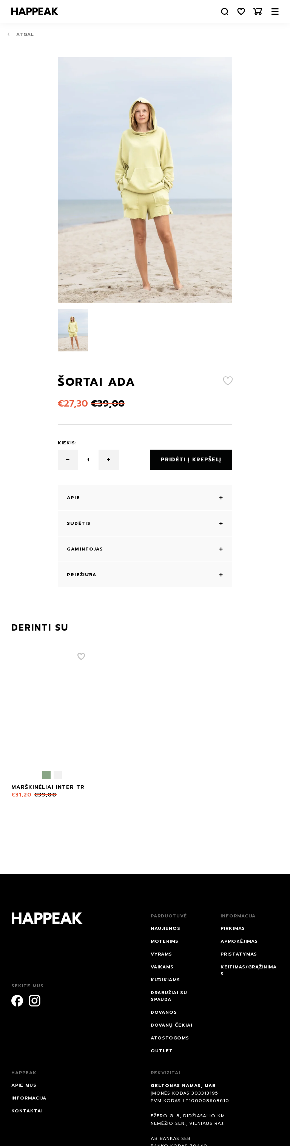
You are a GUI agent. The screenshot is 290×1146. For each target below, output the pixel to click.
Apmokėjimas (239, 941)
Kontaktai (27, 1110)
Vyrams (161, 954)
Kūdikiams (165, 979)
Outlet (162, 1050)
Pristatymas (239, 954)
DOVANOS (164, 1012)
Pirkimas (233, 928)
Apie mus (24, 1085)
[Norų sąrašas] (241, 11)
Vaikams (162, 967)
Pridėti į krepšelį (191, 460)
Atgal (21, 34)
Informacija (28, 1098)
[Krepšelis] (258, 11)
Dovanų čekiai (171, 1025)
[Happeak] (35, 11)
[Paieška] (224, 11)
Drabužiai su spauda (169, 996)
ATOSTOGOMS (170, 1038)
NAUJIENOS (165, 928)
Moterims (165, 941)
